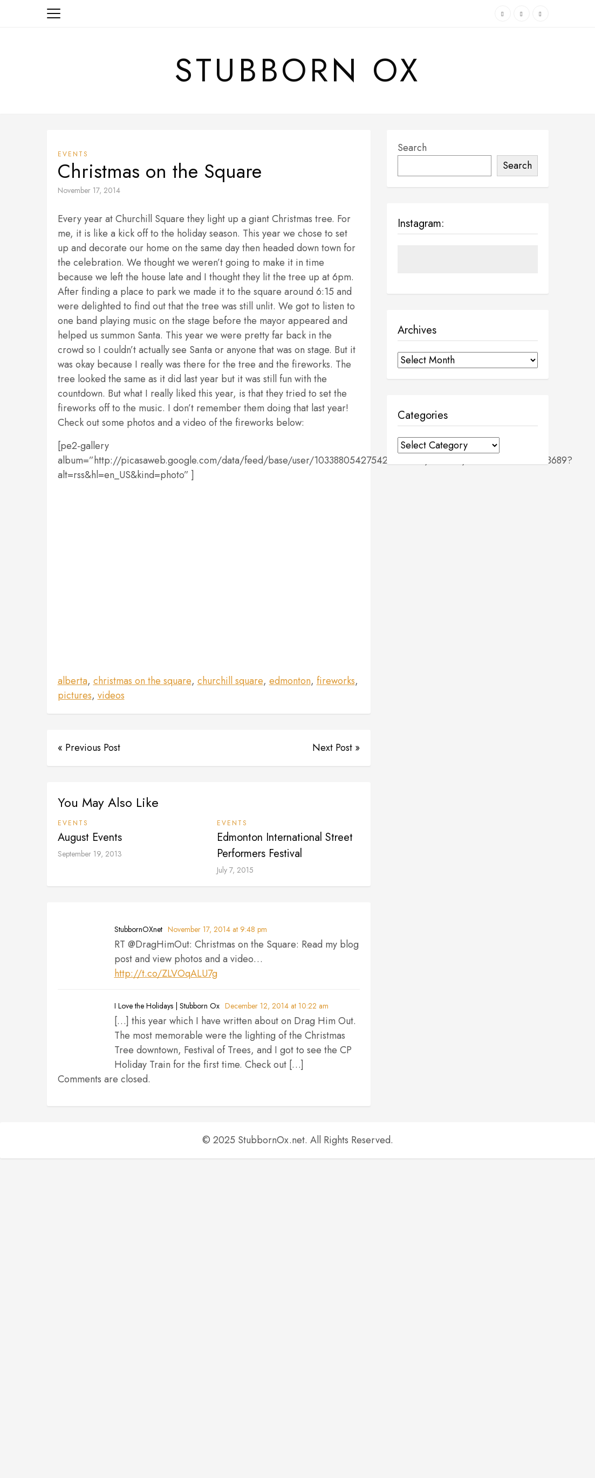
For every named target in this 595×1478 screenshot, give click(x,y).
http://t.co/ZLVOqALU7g (165, 974)
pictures (75, 696)
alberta (72, 681)
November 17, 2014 (89, 190)
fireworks (336, 681)
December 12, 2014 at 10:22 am (277, 1006)
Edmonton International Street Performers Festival (285, 846)
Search (412, 148)
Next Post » (336, 748)
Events (73, 155)
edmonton (290, 681)
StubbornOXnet (138, 929)
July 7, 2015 (235, 870)
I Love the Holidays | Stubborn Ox (167, 1006)
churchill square (230, 681)
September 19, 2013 (90, 854)
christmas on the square (142, 681)
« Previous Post (89, 748)
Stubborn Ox (298, 70)
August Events (90, 838)
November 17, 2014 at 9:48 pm (217, 929)
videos (111, 696)
